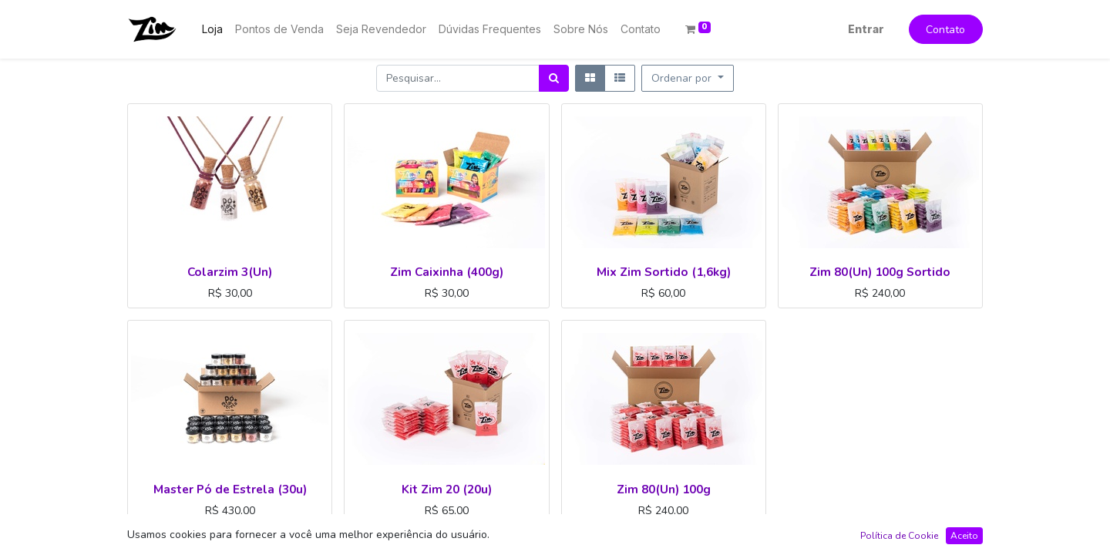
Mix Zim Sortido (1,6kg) (664, 272)
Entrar (866, 28)
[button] (687, 78)
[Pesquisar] (554, 78)
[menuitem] (212, 29)
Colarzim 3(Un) (229, 272)
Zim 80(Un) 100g (664, 489)
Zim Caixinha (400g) (446, 272)
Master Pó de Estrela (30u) (230, 489)
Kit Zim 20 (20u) (447, 489)
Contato (945, 29)
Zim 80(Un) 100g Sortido (879, 272)
